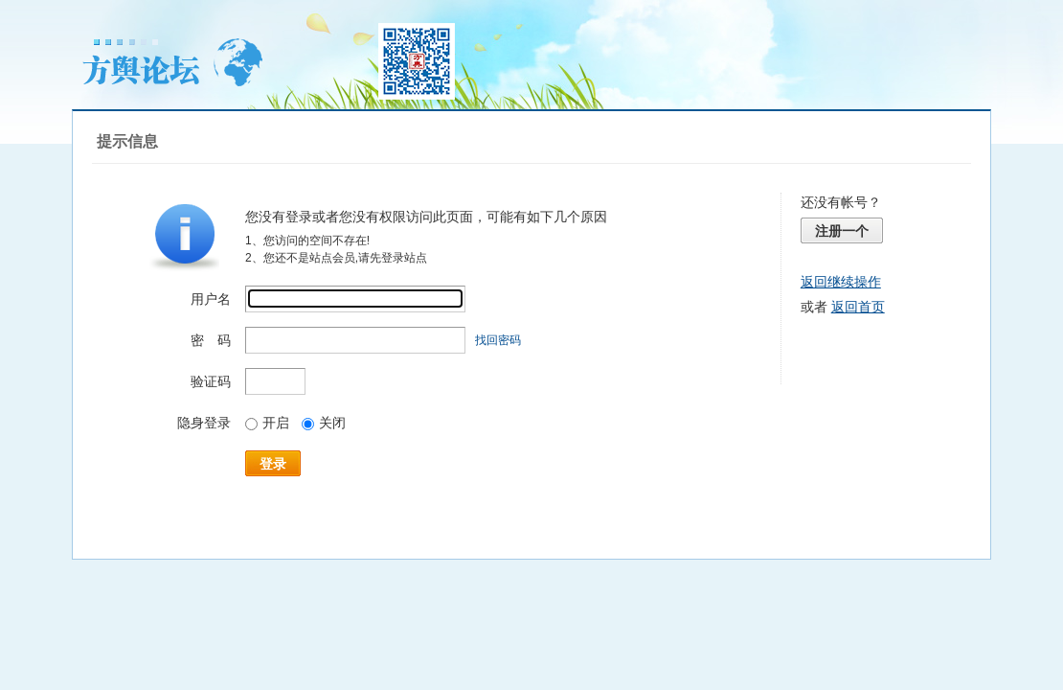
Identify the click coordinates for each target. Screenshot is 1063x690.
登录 (273, 464)
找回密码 (498, 340)
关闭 (324, 422)
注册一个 (842, 231)
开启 (267, 422)
